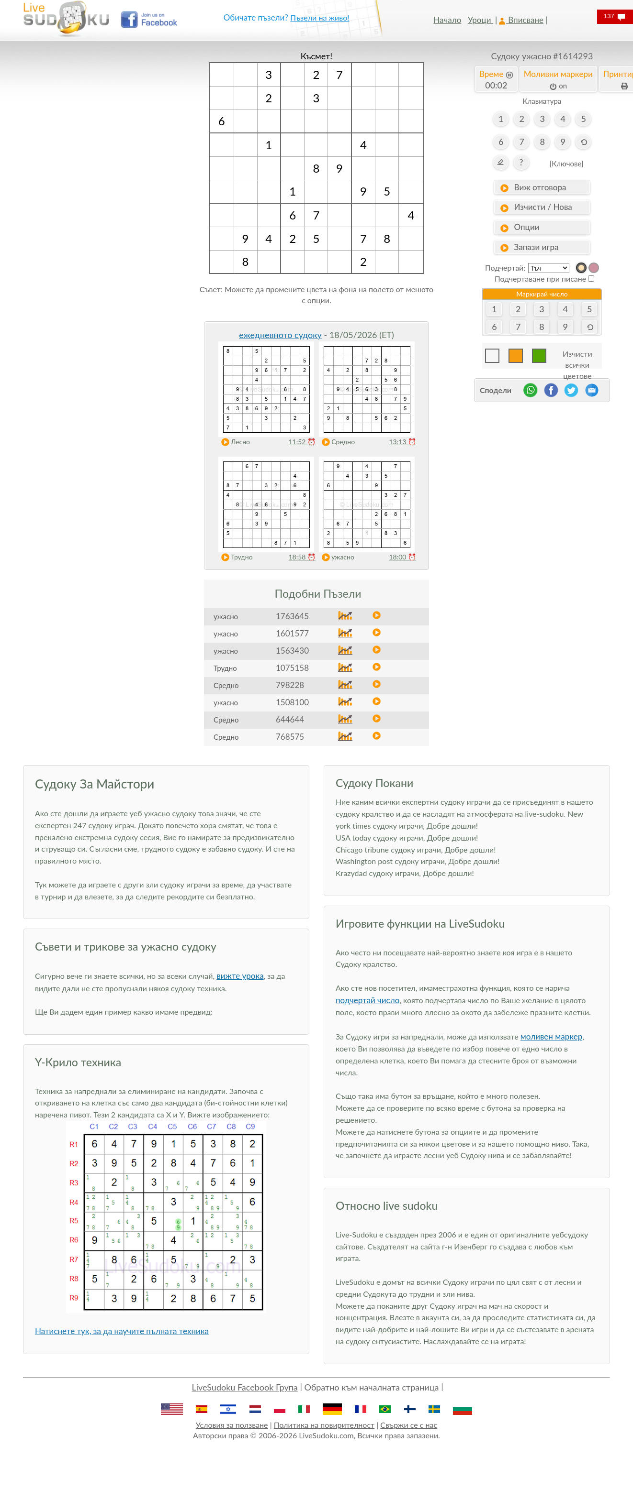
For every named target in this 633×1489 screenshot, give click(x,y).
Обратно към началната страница (371, 1387)
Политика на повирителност (324, 1424)
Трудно (235, 557)
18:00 (402, 557)
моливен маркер (551, 1036)
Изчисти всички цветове (577, 356)
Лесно (233, 442)
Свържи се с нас (408, 1424)
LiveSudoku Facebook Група (244, 1387)
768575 (290, 737)
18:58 (302, 557)
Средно (336, 442)
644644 (290, 719)
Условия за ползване (232, 1424)
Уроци (480, 20)
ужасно (335, 557)
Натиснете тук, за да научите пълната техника (122, 1331)
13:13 (402, 442)
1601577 (292, 633)
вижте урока (239, 976)
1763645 (292, 616)
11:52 (302, 442)
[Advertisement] (91, 193)
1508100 (292, 702)
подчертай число (367, 1000)
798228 (290, 685)
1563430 (292, 651)
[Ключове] (567, 163)
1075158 (292, 668)
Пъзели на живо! (319, 17)
